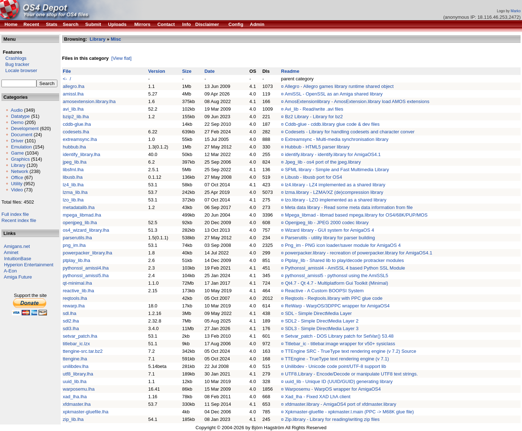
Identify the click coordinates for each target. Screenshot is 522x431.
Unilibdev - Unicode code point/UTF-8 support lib (335, 366)
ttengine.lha (75, 358)
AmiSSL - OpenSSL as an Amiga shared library (333, 94)
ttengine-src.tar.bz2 (83, 351)
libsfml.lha (73, 169)
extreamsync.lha (80, 139)
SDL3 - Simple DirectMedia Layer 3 (322, 328)
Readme (290, 71)
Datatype (20, 116)
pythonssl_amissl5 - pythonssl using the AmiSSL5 (336, 275)
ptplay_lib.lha (76, 260)
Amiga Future (18, 277)
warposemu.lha (79, 389)
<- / (67, 78)
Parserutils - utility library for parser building (330, 237)
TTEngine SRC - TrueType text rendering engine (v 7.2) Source (350, 351)
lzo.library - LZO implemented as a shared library (335, 200)
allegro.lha (73, 86)
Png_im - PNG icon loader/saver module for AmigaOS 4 (343, 245)
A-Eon (10, 271)
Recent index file (18, 220)
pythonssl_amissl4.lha (86, 268)
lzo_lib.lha (73, 200)
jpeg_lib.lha (75, 162)
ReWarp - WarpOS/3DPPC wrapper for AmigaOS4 (337, 305)
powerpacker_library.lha (87, 253)
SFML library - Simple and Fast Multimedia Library (337, 169)
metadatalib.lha (79, 207)
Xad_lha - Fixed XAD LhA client (317, 396)
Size (187, 71)
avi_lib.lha (73, 109)
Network (19, 171)
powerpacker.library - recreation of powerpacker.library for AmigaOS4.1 (358, 253)
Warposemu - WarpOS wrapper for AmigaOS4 (333, 389)
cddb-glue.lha (77, 124)
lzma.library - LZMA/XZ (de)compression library (334, 192)
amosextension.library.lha (89, 101)
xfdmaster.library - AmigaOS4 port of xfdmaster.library (340, 404)
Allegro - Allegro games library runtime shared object (339, 86)
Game (17, 153)
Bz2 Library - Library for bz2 (314, 116)
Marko (516, 11)
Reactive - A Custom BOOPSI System (324, 290)
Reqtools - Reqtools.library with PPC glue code (333, 298)
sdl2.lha (71, 321)
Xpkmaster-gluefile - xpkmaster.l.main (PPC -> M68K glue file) (349, 411)
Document (21, 134)
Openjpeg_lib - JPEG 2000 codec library (327, 222)
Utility (16, 183)
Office (17, 177)
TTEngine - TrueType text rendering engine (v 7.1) (337, 358)
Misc (116, 39)
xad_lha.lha (75, 396)
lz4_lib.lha (73, 184)
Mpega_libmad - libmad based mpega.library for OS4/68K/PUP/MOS (356, 215)
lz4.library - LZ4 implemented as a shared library (335, 184)
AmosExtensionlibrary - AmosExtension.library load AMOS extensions (357, 101)
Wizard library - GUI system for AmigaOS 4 (329, 230)
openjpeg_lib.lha (80, 222)
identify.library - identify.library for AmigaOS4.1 (333, 154)
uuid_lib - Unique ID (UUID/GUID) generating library (338, 381)
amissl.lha (73, 94)
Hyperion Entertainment (28, 264)
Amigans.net (17, 246)
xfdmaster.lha (77, 404)
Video (17, 189)
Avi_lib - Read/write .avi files (314, 109)
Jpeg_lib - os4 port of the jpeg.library (323, 162)
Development (25, 128)
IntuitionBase (17, 258)
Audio (17, 110)
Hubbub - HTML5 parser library (317, 147)
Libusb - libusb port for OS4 (313, 177)
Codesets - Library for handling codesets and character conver (349, 131)
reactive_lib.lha (78, 290)
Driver (17, 140)
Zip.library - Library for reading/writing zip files (332, 419)
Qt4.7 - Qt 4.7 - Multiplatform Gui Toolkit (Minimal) (336, 283)
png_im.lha (74, 245)
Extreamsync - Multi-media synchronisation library (337, 139)
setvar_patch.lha (80, 336)
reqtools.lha (75, 298)
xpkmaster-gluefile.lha (85, 411)
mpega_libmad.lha (82, 215)
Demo (17, 122)
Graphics (20, 159)
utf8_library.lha (78, 374)
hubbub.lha (74, 147)
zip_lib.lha (73, 419)
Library (18, 165)
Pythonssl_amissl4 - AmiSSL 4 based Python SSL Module (345, 268)
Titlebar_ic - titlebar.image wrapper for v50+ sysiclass (340, 343)
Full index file (15, 214)
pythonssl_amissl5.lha (86, 275)
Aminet (11, 252)
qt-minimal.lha (77, 283)
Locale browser (19, 70)
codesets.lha (76, 131)
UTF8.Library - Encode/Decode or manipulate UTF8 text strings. (351, 374)
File (67, 71)
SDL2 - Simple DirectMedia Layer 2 (322, 321)
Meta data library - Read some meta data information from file (349, 207)
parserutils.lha (77, 237)
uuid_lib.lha (75, 381)
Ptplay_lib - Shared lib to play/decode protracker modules (344, 260)
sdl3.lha (71, 328)
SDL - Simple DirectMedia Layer (318, 313)
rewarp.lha (74, 305)
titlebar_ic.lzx (76, 343)
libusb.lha (73, 177)
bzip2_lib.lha (76, 116)
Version (156, 71)
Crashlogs (13, 58)
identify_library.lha (81, 154)
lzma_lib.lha (75, 192)
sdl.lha (69, 313)
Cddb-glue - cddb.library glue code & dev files (332, 124)
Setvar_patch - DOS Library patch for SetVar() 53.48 (339, 336)
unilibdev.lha (75, 366)
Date (210, 71)
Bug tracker (15, 64)
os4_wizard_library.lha (86, 230)
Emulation (21, 147)
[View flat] (121, 58)
